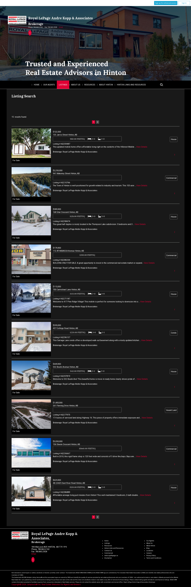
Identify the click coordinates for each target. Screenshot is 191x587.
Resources (89, 85)
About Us (75, 85)
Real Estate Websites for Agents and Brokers (61, 584)
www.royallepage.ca (111, 555)
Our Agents (49, 85)
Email (61, 27)
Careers (149, 553)
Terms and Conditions (153, 558)
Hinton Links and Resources (131, 85)
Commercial (108, 553)
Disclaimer (108, 558)
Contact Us (108, 551)
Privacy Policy (151, 555)
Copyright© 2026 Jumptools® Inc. (26, 584)
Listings (63, 85)
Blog (147, 548)
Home (36, 85)
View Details (141, 147)
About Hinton (106, 85)
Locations (149, 551)
